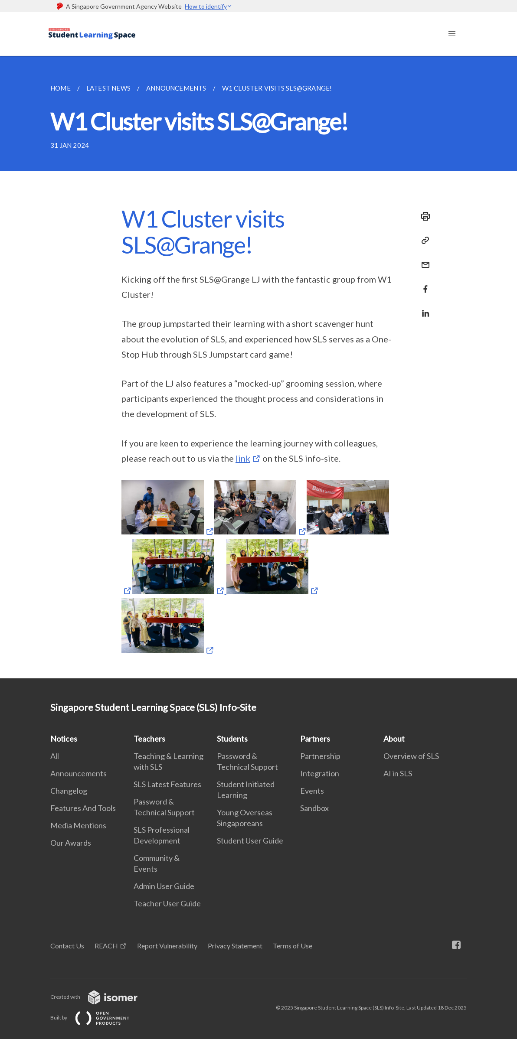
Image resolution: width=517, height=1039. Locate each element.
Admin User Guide (164, 886)
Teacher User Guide (167, 903)
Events (312, 790)
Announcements (78, 773)
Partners (315, 738)
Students (232, 738)
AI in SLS (397, 773)
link (243, 458)
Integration (319, 773)
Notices (63, 738)
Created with (100, 996)
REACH (106, 945)
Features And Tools (83, 808)
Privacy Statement (235, 945)
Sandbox (314, 808)
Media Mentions (78, 825)
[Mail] (423, 259)
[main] (258, 367)
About (394, 738)
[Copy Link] (423, 240)
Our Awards (70, 842)
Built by (96, 1017)
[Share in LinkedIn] (423, 308)
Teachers (149, 738)
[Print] (423, 216)
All (54, 756)
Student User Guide (250, 840)
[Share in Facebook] (423, 284)
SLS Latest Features (167, 784)
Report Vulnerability (167, 945)
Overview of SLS (411, 756)
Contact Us (67, 945)
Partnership (320, 756)
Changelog (68, 790)
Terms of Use (292, 945)
